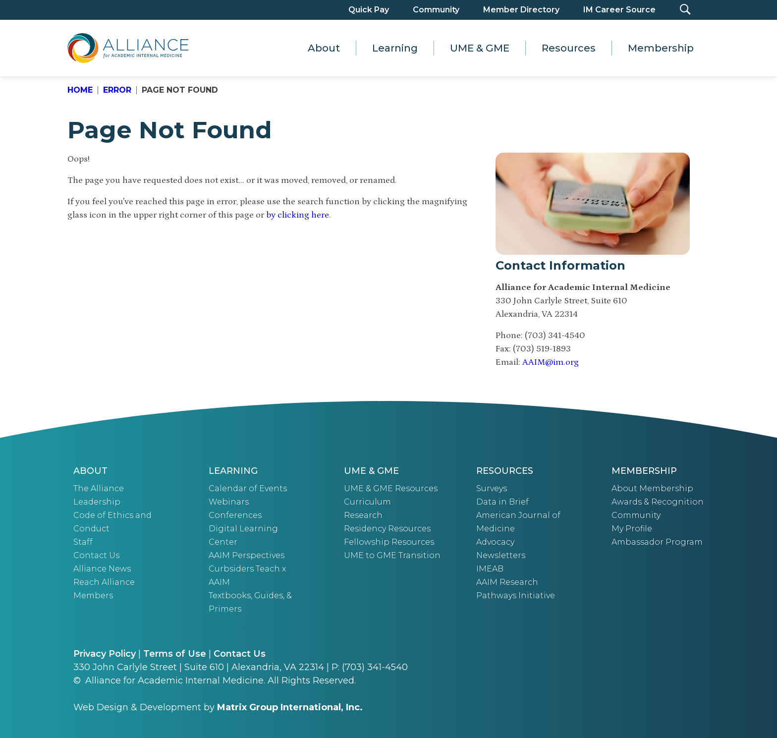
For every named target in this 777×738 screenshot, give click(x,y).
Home (80, 90)
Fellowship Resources (389, 542)
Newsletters (500, 555)
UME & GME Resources (391, 488)
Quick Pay (368, 9)
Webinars (229, 502)
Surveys (491, 488)
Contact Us (96, 555)
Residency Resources (387, 528)
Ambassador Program (657, 542)
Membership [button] (661, 48)
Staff (83, 542)
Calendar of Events (248, 488)
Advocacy (495, 542)
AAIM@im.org (550, 362)
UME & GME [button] (479, 48)
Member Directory (521, 9)
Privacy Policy (104, 653)
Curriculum (367, 502)
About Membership (652, 488)
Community (436, 9)
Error (117, 90)
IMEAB (489, 568)
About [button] (324, 48)
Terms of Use (174, 653)
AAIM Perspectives (246, 555)
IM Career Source (619, 9)
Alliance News (102, 568)
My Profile (631, 528)
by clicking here (297, 215)
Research (363, 515)
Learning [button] (395, 48)
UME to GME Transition (392, 555)
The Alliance (98, 488)
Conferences (235, 515)
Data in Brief (502, 502)
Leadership (96, 502)
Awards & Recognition (657, 502)
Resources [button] (569, 48)
